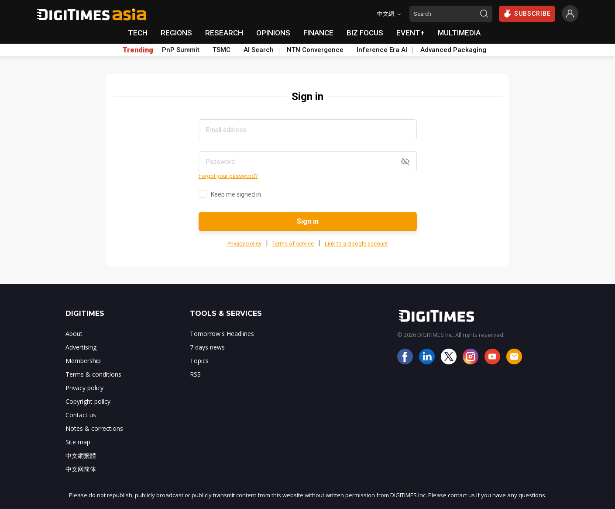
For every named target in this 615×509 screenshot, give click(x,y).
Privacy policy (244, 243)
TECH (138, 32)
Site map (77, 442)
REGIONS (176, 32)
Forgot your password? (228, 176)
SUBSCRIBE (527, 13)
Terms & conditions (93, 374)
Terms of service (293, 243)
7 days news (207, 347)
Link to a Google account (356, 243)
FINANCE (318, 32)
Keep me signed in (236, 194)
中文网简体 (80, 469)
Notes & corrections (94, 428)
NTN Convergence (315, 50)
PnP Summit (180, 50)
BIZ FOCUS (365, 32)
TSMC (221, 50)
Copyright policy (87, 401)
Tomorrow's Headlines (222, 333)
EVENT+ (410, 32)
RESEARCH (224, 32)
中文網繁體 (80, 455)
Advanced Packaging (453, 50)
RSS (195, 374)
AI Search (259, 50)
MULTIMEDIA (459, 32)
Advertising (80, 347)
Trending (138, 50)
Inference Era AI (382, 50)
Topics (199, 361)
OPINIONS (273, 32)
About (73, 333)
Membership (83, 361)
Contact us (80, 415)
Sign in (308, 221)
